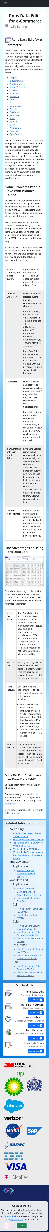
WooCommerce (17, 84)
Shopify (13, 77)
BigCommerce (16, 80)
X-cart (12, 124)
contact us (10, 803)
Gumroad (14, 96)
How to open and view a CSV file (28, 839)
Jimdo (12, 99)
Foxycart (14, 131)
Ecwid (12, 118)
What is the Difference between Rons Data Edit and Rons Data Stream (28, 855)
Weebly (13, 109)
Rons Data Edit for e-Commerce (28, 842)
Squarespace (16, 106)
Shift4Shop (15, 93)
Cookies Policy (11, 1216)
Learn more (35, 999)
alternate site (16, 1219)
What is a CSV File (21, 845)
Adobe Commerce (18, 87)
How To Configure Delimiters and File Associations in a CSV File (29, 891)
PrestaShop (15, 127)
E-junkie (13, 121)
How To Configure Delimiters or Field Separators (26, 873)
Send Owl (14, 115)
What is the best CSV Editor (26, 849)
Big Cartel (14, 112)
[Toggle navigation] (5, 3)
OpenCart (14, 134)
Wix (11, 102)
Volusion (14, 90)
